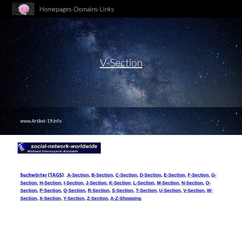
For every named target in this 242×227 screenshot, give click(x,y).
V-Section (121, 62)
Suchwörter (33, 175)
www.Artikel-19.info (41, 121)
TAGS (55, 175)
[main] (121, 62)
